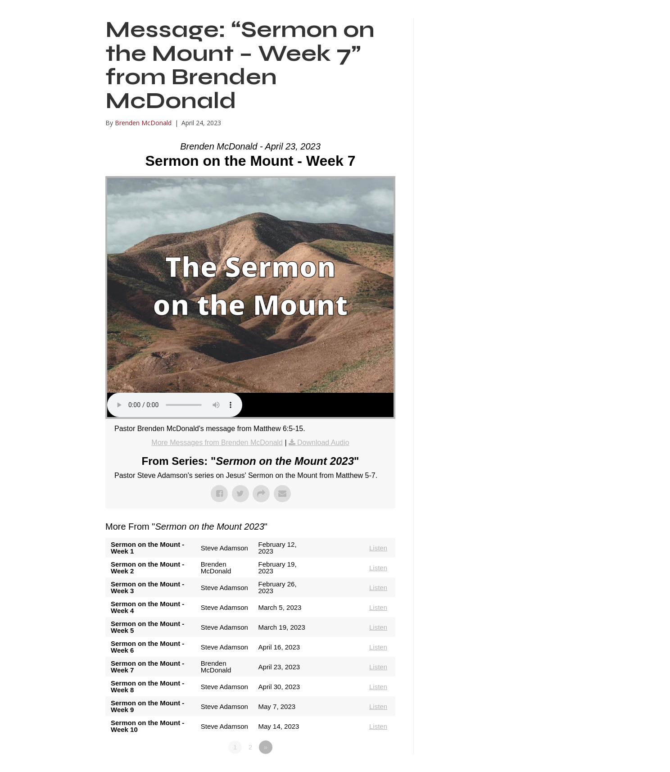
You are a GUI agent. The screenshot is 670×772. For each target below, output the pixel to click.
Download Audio (323, 442)
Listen (378, 548)
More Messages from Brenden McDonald (217, 442)
